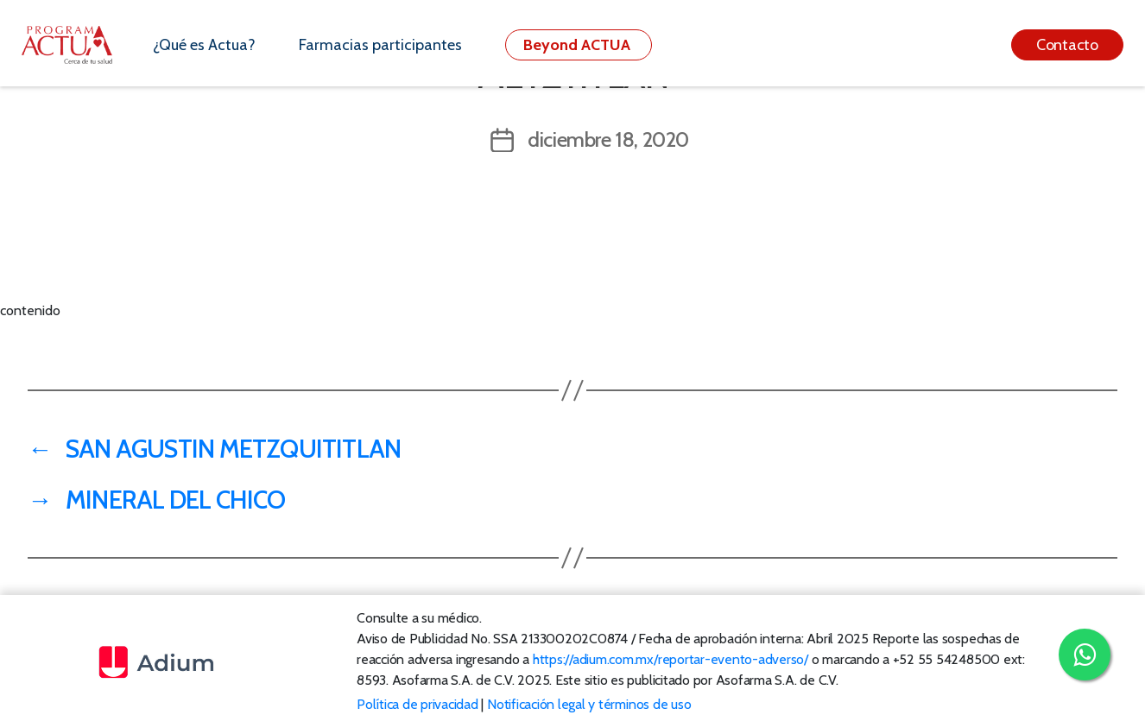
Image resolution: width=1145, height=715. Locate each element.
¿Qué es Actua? (204, 44)
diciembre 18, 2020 (608, 139)
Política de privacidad (417, 704)
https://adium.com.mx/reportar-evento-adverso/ (670, 659)
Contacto (1067, 44)
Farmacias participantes (380, 44)
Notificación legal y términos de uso (589, 704)
